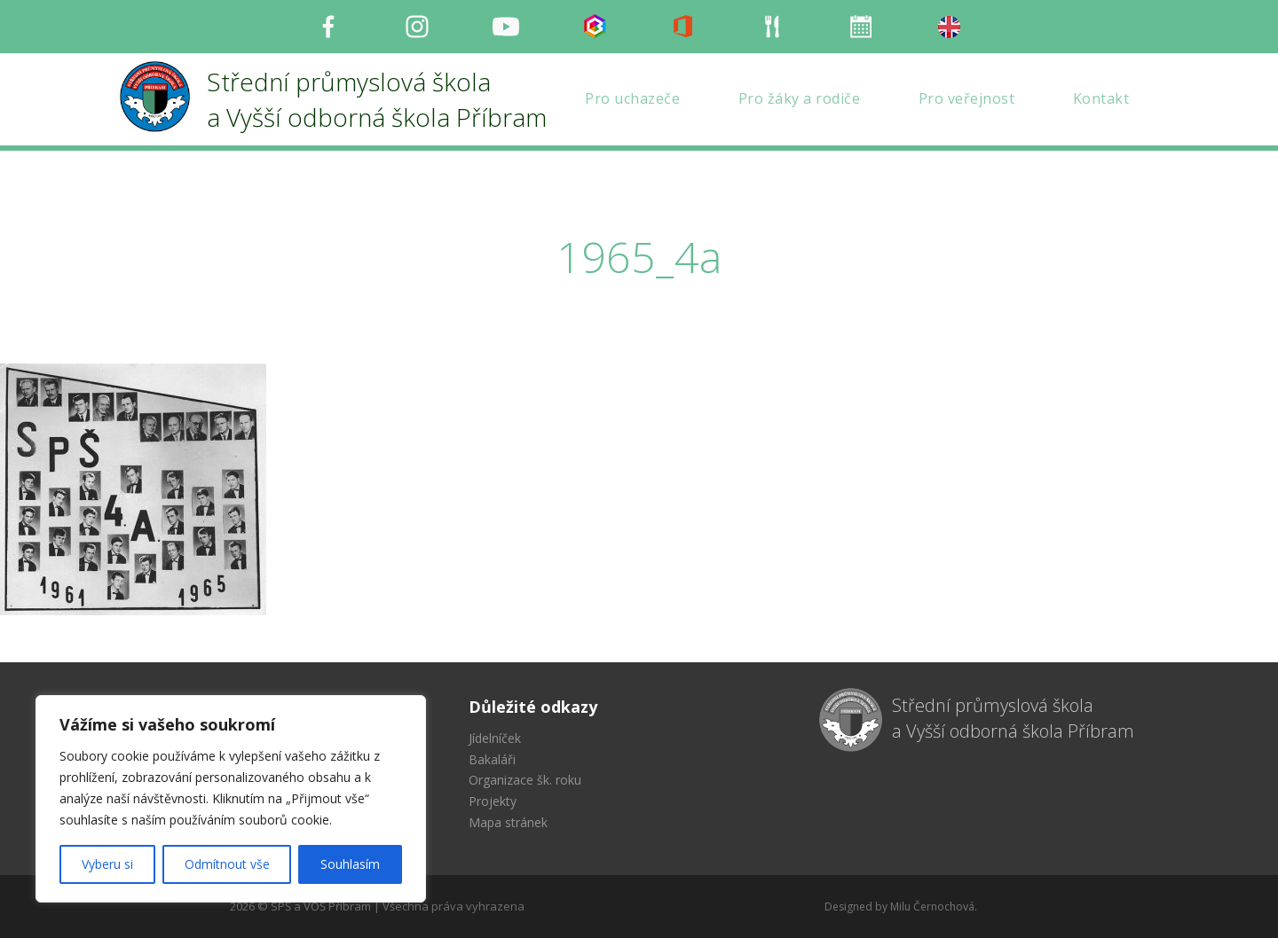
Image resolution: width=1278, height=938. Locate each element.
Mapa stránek (508, 822)
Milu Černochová (932, 906)
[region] (231, 799)
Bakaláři (492, 759)
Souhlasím (350, 864)
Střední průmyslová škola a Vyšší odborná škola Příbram (1013, 718)
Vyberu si (107, 864)
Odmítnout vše (227, 864)
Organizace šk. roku (525, 779)
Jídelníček (495, 738)
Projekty (493, 801)
